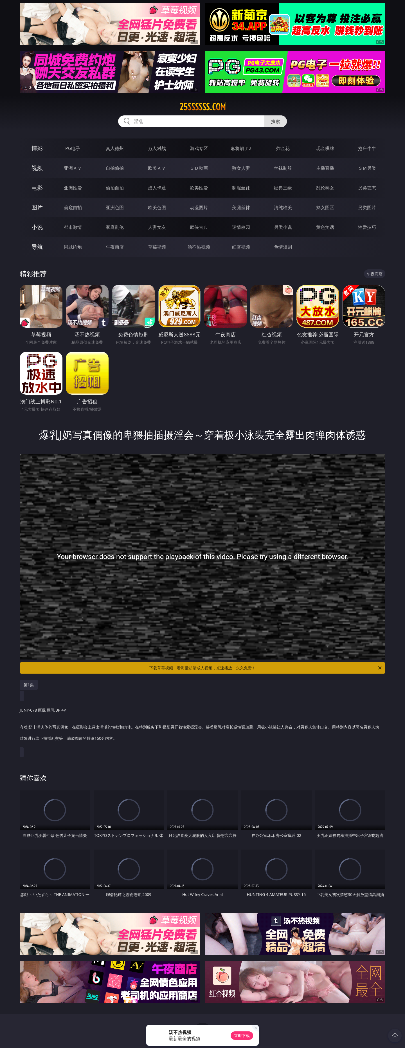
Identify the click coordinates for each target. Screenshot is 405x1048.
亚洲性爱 (73, 188)
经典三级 (283, 188)
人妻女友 (157, 227)
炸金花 (283, 148)
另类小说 (283, 227)
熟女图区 (325, 207)
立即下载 (242, 1035)
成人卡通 (157, 188)
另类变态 (367, 188)
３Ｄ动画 (199, 168)
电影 (37, 187)
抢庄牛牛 (367, 148)
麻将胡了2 (241, 148)
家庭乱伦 (115, 227)
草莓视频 (157, 247)
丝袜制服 (283, 168)
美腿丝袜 (241, 207)
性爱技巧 (367, 227)
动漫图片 (199, 207)
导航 (37, 247)
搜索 (275, 121)
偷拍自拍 (115, 188)
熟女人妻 (241, 168)
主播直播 (325, 168)
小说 (37, 227)
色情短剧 (283, 247)
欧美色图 (157, 207)
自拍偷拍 (115, 168)
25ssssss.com (202, 107)
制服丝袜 (241, 188)
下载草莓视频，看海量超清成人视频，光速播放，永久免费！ (265, 668)
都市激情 (73, 227)
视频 (37, 168)
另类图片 (367, 207)
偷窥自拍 (73, 207)
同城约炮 (73, 247)
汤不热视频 (199, 247)
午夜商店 (115, 247)
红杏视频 (241, 247)
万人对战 (157, 148)
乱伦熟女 (325, 188)
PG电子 (72, 148)
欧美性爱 (199, 188)
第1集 (29, 684)
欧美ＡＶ (157, 168)
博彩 (37, 148)
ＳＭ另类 (367, 168)
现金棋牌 (325, 148)
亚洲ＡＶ (73, 168)
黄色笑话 (325, 227)
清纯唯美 (283, 207)
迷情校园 (241, 227)
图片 (37, 207)
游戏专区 (199, 148)
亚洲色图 (115, 207)
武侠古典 (199, 227)
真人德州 (115, 148)
